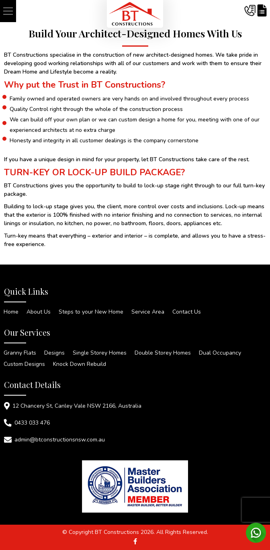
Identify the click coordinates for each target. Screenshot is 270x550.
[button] (8, 11)
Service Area (147, 312)
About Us (39, 312)
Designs (54, 353)
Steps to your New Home (91, 312)
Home (11, 312)
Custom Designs (24, 364)
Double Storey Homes (163, 353)
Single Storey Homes (100, 353)
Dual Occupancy (220, 353)
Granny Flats (20, 353)
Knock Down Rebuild (79, 364)
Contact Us (186, 312)
